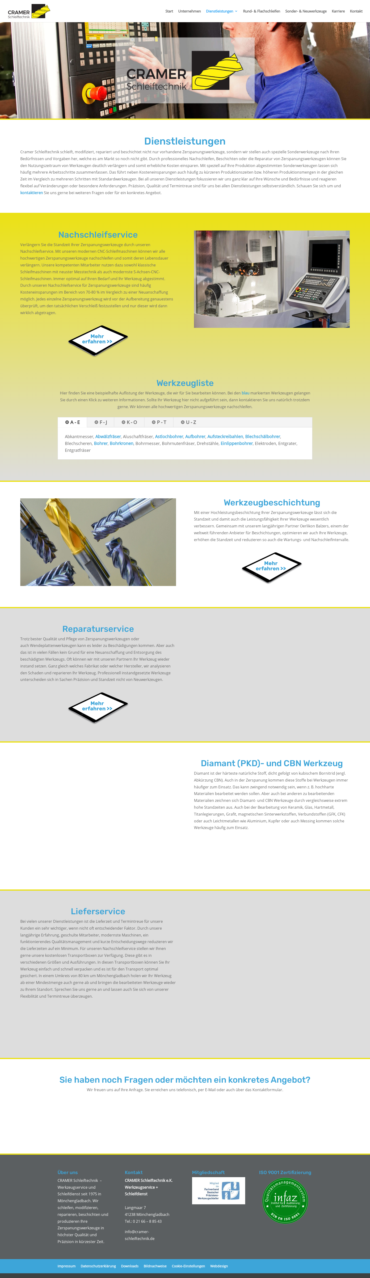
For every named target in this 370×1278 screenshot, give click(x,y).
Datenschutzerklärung (98, 1266)
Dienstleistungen (219, 11)
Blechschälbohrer (262, 436)
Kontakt (356, 11)
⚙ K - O (129, 422)
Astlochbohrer (169, 436)
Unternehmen (189, 11)
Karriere (338, 11)
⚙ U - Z (188, 422)
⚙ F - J (100, 422)
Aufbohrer (195, 436)
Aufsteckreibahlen (225, 436)
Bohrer (101, 443)
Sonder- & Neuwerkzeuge (306, 11)
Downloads (130, 1266)
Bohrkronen (121, 443)
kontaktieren (31, 192)
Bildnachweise (155, 1266)
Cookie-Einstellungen (188, 1266)
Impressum (67, 1266)
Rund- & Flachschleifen (261, 11)
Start (169, 11)
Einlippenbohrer (237, 443)
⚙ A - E (72, 422)
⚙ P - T (158, 422)
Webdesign (219, 1266)
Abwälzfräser (108, 436)
